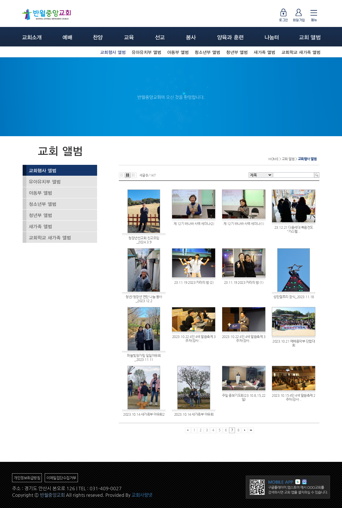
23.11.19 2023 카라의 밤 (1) (244, 282)
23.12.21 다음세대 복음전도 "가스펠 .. (293, 229)
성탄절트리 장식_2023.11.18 (293, 297)
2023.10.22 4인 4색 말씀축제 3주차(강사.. (244, 339)
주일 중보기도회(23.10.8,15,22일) (244, 397)
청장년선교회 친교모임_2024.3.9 (143, 240)
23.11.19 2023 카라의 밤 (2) (194, 282)
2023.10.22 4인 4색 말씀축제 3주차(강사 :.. (194, 339)
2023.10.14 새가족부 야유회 (194, 414)
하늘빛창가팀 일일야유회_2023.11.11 (144, 357)
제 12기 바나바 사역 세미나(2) (194, 224)
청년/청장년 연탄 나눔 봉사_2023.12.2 (143, 299)
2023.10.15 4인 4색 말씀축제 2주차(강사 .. (293, 397)
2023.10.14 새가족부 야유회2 (143, 414)
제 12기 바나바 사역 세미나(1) (243, 224)
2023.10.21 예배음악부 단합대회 (293, 343)
